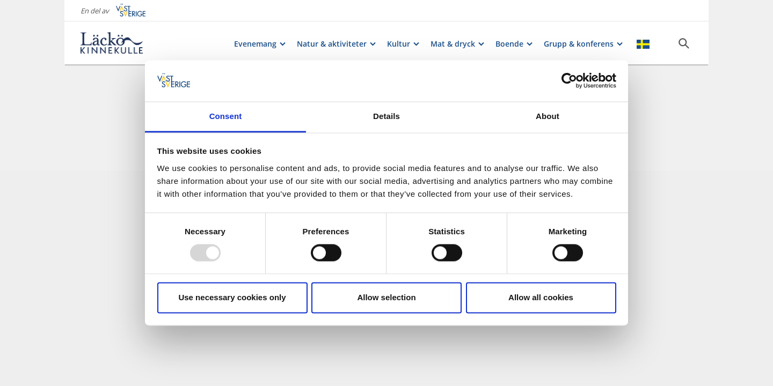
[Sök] (683, 43)
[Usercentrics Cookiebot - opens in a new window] (569, 81)
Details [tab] (386, 116)
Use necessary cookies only (232, 297)
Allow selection (386, 297)
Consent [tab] (225, 116)
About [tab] (547, 116)
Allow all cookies (540, 297)
